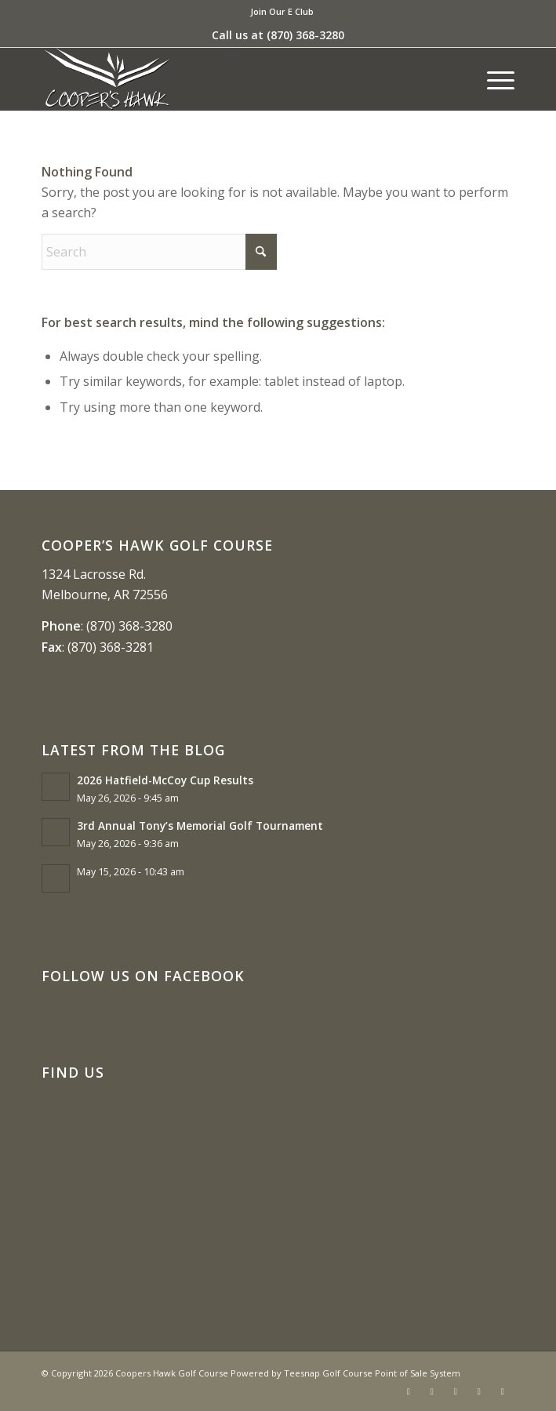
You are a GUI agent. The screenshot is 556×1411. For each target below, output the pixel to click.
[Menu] (492, 79)
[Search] (159, 252)
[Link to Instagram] (455, 1391)
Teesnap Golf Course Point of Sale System (372, 1373)
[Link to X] (432, 1391)
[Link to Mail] (502, 1391)
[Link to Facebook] (408, 1391)
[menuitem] (282, 12)
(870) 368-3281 (110, 647)
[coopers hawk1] (231, 79)
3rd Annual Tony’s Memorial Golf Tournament (200, 825)
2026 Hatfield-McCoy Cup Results (165, 780)
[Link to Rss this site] (479, 1391)
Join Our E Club (282, 11)
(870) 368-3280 (305, 34)
